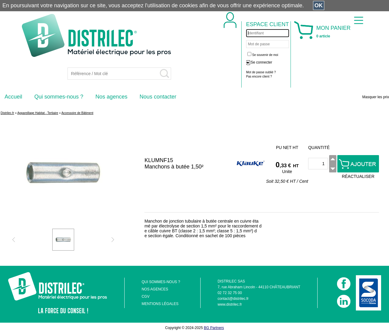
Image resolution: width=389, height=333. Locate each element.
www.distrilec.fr (230, 304)
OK (319, 5)
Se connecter (261, 62)
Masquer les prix (375, 97)
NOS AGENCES (155, 289)
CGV (146, 296)
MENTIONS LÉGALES (160, 304)
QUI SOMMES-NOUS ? (161, 282)
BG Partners (214, 328)
